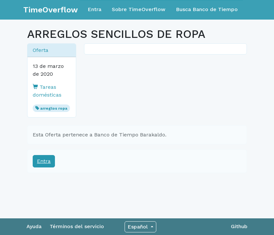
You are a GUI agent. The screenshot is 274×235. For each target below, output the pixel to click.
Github (239, 226)
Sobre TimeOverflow (138, 9)
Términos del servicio (77, 226)
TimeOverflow (50, 9)
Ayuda (34, 226)
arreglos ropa (53, 108)
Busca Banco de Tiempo (207, 9)
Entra (94, 9)
